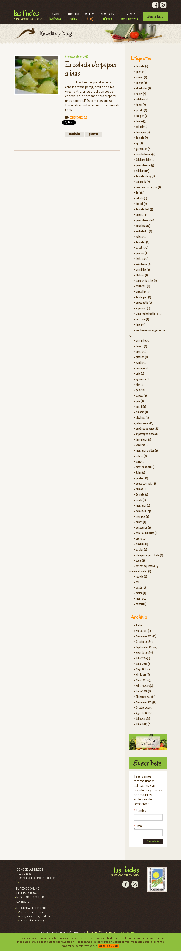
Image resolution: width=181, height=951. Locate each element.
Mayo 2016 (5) (143, 669)
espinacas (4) (143, 308)
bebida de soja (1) (145, 511)
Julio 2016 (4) (143, 658)
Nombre (140, 810)
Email (138, 826)
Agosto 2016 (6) (144, 652)
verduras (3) (142, 445)
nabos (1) (141, 522)
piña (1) (140, 401)
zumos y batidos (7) (146, 281)
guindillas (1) (143, 269)
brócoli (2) (141, 204)
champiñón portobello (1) (149, 555)
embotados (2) (144, 231)
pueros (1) (141, 82)
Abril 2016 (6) (143, 674)
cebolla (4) (141, 198)
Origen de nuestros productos (36, 878)
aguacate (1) (143, 379)
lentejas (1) (142, 258)
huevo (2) (141, 105)
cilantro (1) (142, 412)
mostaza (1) (142, 319)
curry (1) (140, 461)
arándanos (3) (143, 264)
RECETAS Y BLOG (25, 893)
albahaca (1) (142, 417)
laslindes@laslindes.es (101, 932)
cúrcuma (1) (142, 544)
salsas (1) (141, 236)
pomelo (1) (141, 390)
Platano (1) (142, 275)
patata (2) (141, 110)
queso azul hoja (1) (146, 483)
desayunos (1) (143, 527)
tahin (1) (140, 472)
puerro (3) (141, 72)
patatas (93, 134)
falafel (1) (141, 604)
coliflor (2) (141, 456)
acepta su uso (108, 946)
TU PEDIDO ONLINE (26, 888)
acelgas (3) (142, 116)
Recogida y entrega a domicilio (36, 916)
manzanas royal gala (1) (148, 187)
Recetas (89, 17)
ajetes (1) (141, 352)
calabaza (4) (142, 99)
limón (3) (140, 324)
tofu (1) (140, 192)
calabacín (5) (142, 171)
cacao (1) (141, 538)
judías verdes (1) (144, 423)
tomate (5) (142, 137)
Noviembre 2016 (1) (146, 636)
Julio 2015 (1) (143, 718)
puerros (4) (142, 253)
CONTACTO (22, 901)
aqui (147, 941)
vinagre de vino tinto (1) (149, 313)
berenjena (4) (143, 132)
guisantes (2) (143, 340)
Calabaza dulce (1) (145, 159)
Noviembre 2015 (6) (146, 702)
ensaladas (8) (143, 226)
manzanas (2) (143, 505)
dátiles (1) (141, 549)
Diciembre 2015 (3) (145, 696)
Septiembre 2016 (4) (146, 647)
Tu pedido (73, 17)
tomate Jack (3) (144, 209)
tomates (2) (142, 242)
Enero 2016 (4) (143, 691)
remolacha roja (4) (145, 154)
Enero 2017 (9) (143, 631)
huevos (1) (141, 346)
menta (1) (141, 598)
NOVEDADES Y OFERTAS (30, 897)
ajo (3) (139, 143)
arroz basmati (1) (145, 467)
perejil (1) (141, 406)
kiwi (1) (140, 384)
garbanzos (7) (143, 149)
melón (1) (141, 593)
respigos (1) (142, 516)
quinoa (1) (141, 489)
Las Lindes (28, 14)
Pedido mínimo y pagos (32, 920)
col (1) (139, 582)
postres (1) (142, 478)
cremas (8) (141, 77)
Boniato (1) (142, 494)
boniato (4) (142, 66)
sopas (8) (141, 94)
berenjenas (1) (143, 439)
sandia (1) (141, 362)
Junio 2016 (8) (143, 664)
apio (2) (140, 373)
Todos (139, 625)
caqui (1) (140, 560)
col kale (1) (141, 127)
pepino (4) (141, 214)
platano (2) (142, 357)
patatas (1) (142, 247)
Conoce (55, 17)
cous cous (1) (143, 286)
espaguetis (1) (144, 302)
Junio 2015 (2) (143, 724)
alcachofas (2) (143, 88)
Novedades (107, 17)
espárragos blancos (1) (148, 434)
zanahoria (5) (143, 181)
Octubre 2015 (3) (144, 707)
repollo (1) (141, 576)
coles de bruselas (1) (147, 533)
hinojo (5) (141, 121)
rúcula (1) (141, 500)
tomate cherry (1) (145, 176)
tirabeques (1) (143, 297)
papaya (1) (141, 395)
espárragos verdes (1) (147, 428)
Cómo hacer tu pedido (31, 912)
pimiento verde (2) (145, 220)
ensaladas (74, 134)
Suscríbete (155, 16)
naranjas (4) (142, 368)
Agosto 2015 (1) (144, 713)
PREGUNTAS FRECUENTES (31, 908)
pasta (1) (141, 587)
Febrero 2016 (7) (144, 686)
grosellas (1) (143, 291)
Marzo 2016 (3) (143, 680)
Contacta (129, 17)
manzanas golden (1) (147, 450)
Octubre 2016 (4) (144, 641)
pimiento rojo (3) (145, 165)
